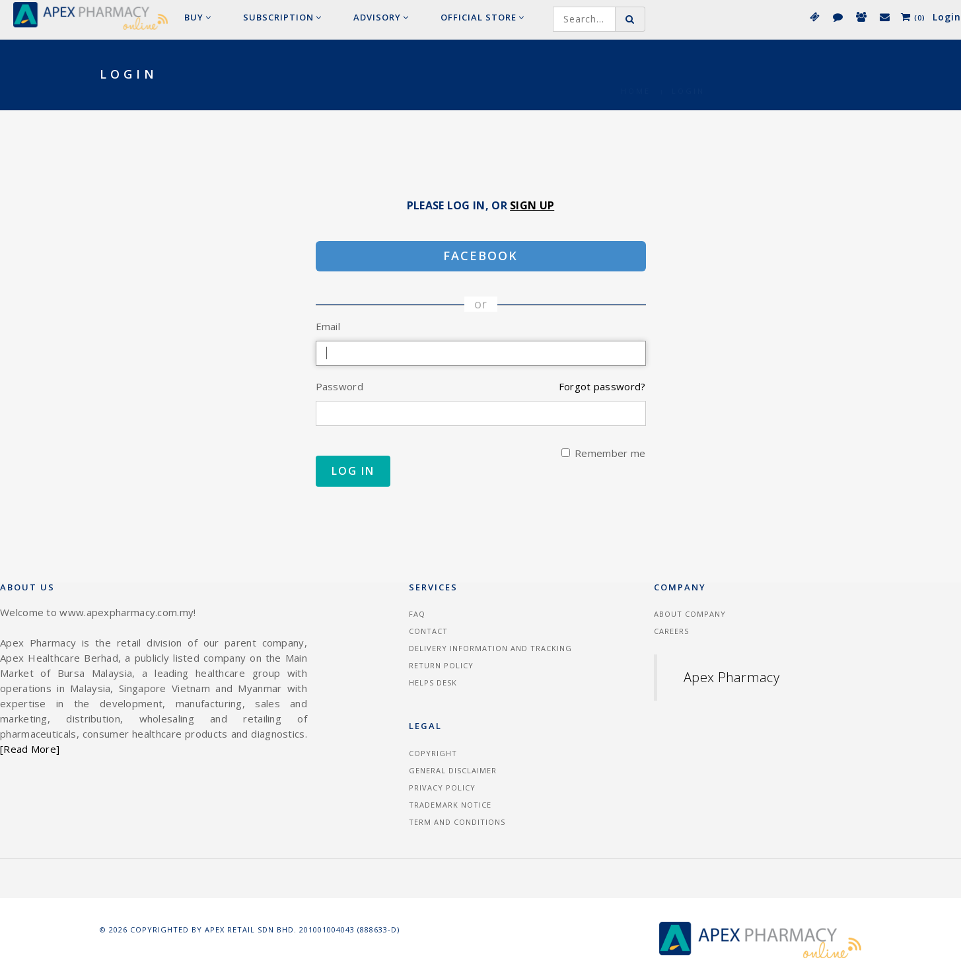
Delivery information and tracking (490, 648)
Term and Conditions (457, 822)
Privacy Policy (442, 787)
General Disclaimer (453, 770)
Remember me (603, 453)
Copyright (433, 753)
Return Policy (441, 665)
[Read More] (29, 748)
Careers (671, 631)
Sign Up (532, 205)
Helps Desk (433, 682)
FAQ (417, 614)
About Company (690, 614)
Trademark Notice (450, 805)
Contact (428, 631)
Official (482, 17)
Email (328, 326)
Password (339, 386)
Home (636, 75)
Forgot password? (602, 386)
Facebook (480, 255)
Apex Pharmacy (731, 677)
